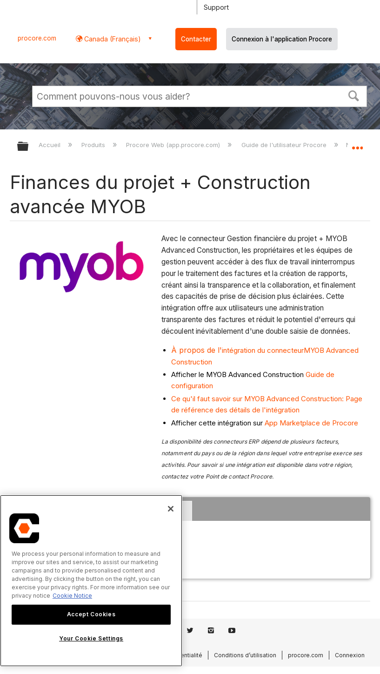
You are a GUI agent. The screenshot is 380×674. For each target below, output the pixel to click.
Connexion (350, 655)
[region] (91, 581)
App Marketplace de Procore (311, 422)
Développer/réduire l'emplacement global (357, 143)
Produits (94, 144)
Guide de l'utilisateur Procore (284, 144)
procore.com (37, 38)
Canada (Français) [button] (111, 39)
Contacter (196, 39)
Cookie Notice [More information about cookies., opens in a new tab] (72, 595)
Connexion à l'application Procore (282, 39)
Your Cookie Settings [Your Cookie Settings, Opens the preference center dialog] (91, 638)
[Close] (170, 509)
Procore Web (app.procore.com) (174, 144)
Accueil (50, 144)
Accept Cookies (91, 614)
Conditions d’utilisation (245, 655)
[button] (354, 95)
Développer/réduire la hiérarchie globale (28, 147)
